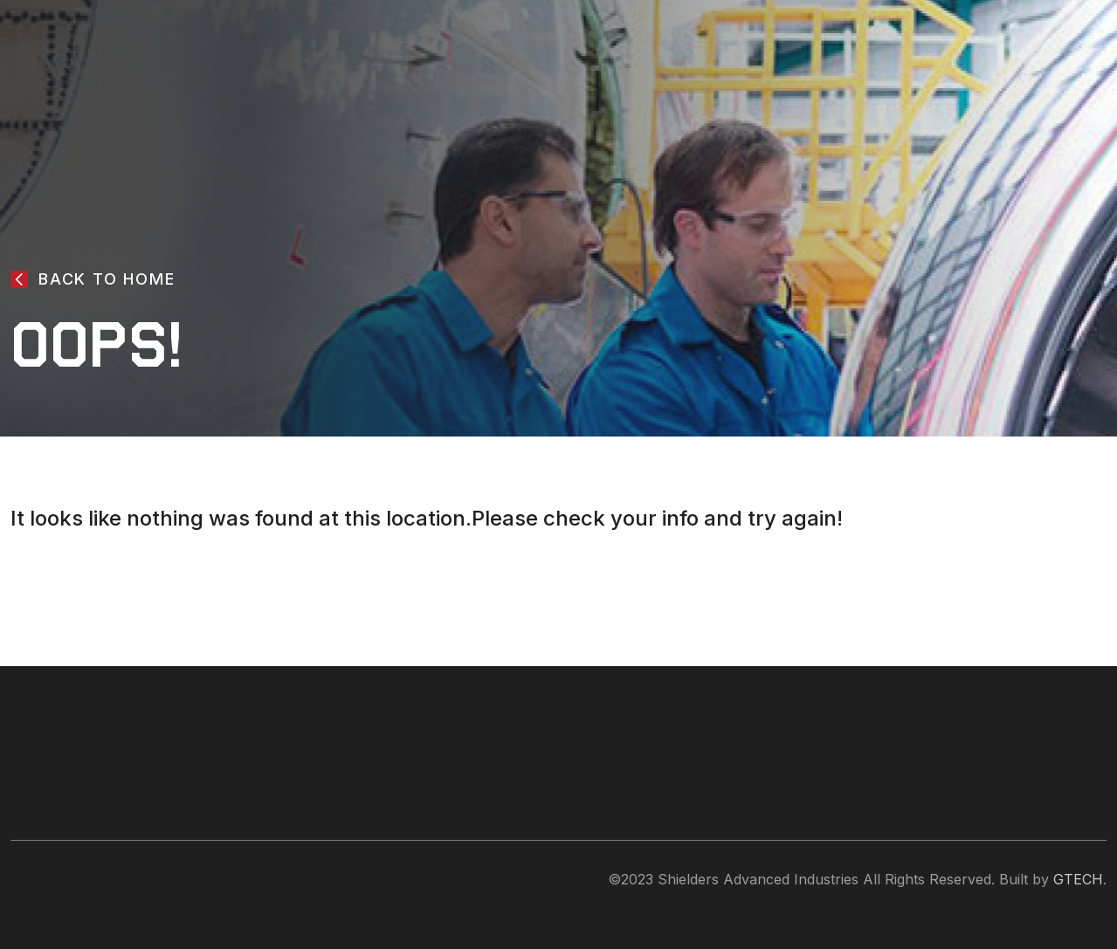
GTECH (1078, 879)
